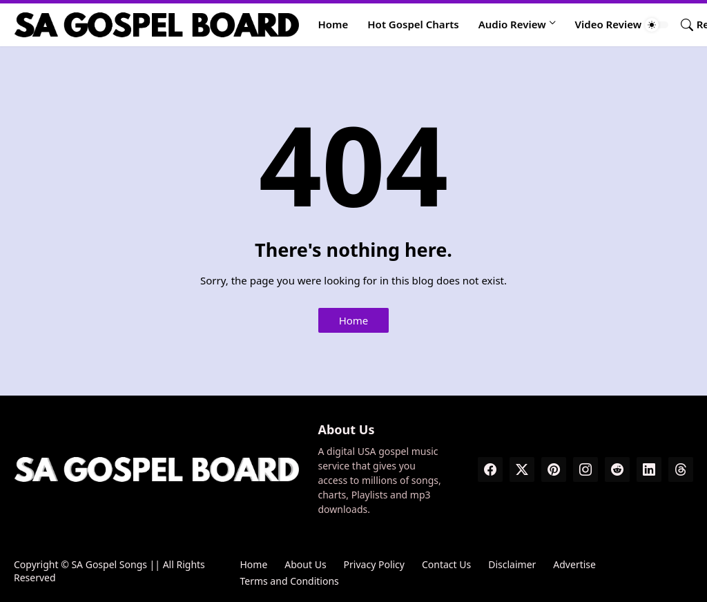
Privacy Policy (374, 564)
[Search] (681, 25)
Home (333, 24)
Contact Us (446, 564)
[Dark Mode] (656, 25)
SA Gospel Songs (109, 564)
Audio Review (512, 24)
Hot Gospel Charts (412, 24)
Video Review (608, 24)
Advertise (574, 564)
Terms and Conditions (289, 581)
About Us (305, 564)
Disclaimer (512, 564)
